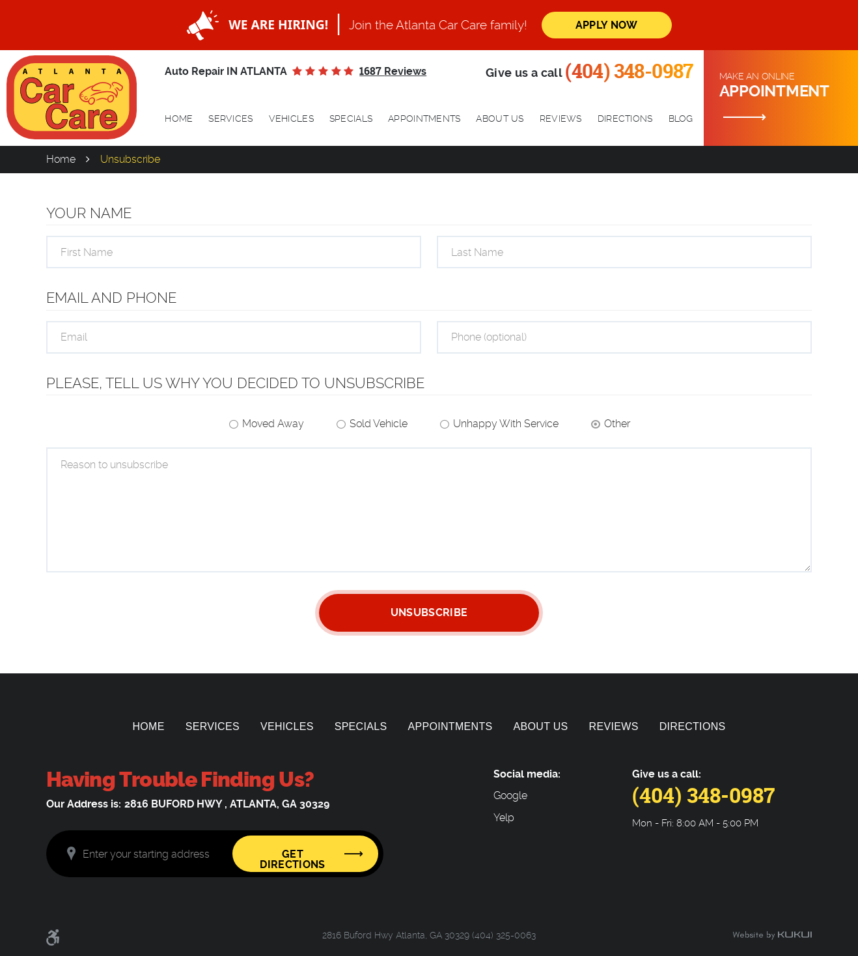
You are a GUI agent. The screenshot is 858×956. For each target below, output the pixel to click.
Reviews (561, 118)
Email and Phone (111, 297)
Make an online (783, 85)
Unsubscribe (130, 159)
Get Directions (292, 859)
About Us (499, 118)
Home (179, 118)
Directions (625, 118)
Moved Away (273, 423)
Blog (681, 118)
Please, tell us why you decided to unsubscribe (235, 382)
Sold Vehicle (379, 423)
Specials (350, 118)
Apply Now (606, 25)
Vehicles (291, 118)
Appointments (424, 118)
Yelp (503, 818)
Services (230, 118)
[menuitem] (179, 119)
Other (617, 423)
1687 (392, 71)
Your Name (88, 212)
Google (510, 796)
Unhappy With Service (506, 423)
